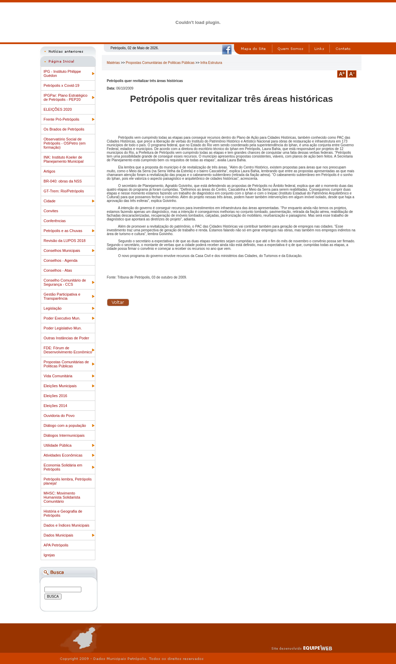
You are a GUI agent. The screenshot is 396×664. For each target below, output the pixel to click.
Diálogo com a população (65, 425)
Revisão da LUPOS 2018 (65, 241)
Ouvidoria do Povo (59, 416)
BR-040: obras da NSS (63, 181)
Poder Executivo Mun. (62, 318)
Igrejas (49, 555)
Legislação (53, 308)
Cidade (50, 201)
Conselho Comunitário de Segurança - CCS (65, 282)
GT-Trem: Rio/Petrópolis (64, 191)
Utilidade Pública (58, 445)
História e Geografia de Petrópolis (63, 513)
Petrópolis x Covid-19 (62, 85)
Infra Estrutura (211, 63)
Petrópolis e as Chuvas (63, 231)
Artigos (49, 171)
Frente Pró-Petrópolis (62, 119)
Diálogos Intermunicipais (64, 435)
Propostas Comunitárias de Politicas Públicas (66, 364)
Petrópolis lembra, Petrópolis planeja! (68, 481)
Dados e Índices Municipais (67, 525)
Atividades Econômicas (63, 455)
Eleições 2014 (55, 406)
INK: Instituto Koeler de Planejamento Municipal (64, 159)
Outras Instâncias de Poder (66, 338)
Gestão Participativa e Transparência (62, 296)
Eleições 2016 (55, 396)
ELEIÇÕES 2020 (58, 109)
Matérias (113, 63)
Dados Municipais (58, 535)
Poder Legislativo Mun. (63, 328)
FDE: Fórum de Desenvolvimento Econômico (68, 350)
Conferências (55, 221)
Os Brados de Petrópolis (64, 129)
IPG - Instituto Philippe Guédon (62, 73)
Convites (51, 211)
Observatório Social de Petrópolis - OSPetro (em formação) (65, 143)
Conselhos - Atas (58, 270)
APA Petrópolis (56, 545)
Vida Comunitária (58, 376)
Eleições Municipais (60, 386)
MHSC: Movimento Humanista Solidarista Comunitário (62, 497)
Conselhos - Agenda (61, 260)
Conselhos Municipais (62, 250)
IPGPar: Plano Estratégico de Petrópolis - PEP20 (65, 97)
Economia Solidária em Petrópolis (63, 467)
